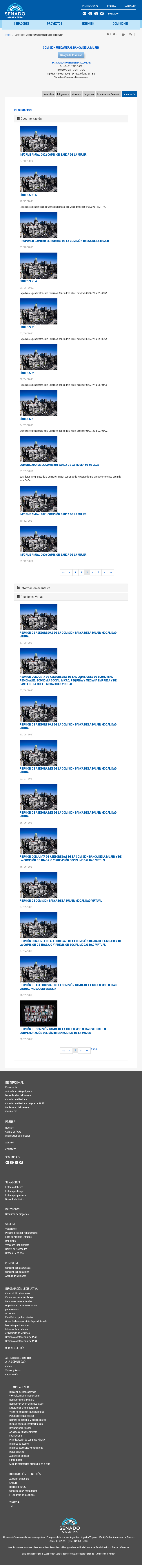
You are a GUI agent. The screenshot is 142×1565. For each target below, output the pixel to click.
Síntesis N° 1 (28, 419)
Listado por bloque (11, 1191)
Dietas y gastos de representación (15, 1424)
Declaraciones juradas (15, 1428)
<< (63, 572)
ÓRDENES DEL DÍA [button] (11, 1348)
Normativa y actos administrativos (15, 1403)
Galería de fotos (11, 1131)
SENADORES (21, 23)
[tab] (71, 118)
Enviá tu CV (11, 1111)
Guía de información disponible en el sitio (15, 1464)
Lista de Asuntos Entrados (11, 1236)
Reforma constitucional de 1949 (11, 1337)
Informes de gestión (15, 1443)
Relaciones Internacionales (11, 1301)
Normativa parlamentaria (15, 1399)
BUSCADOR (113, 13)
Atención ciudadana (15, 1478)
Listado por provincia (11, 1195)
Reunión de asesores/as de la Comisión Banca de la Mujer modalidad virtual (68, 634)
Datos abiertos (15, 1451)
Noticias (9, 1127)
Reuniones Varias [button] (32, 597)
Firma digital (15, 1459)
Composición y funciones (11, 1293)
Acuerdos (10, 1313)
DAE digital (10, 1241)
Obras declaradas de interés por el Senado (11, 1321)
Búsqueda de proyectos (11, 1214)
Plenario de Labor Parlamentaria (11, 1232)
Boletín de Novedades (11, 1249)
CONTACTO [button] (130, 5)
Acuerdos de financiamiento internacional (15, 1433)
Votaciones (11, 1228)
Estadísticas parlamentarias (11, 1317)
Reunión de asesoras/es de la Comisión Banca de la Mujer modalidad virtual (68, 770)
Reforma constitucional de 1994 (11, 1341)
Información (129, 94)
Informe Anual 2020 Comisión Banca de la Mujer (53, 554)
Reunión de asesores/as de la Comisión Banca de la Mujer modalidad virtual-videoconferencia (68, 987)
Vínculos (76, 94)
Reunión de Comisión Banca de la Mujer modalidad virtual (61, 900)
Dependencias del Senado (11, 1095)
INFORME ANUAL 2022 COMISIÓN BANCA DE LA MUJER (53, 154)
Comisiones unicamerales (11, 1268)
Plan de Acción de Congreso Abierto (15, 1439)
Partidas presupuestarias (15, 1415)
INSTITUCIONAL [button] (90, 5)
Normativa (48, 94)
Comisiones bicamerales (11, 1272)
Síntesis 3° (27, 327)
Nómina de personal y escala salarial (15, 1419)
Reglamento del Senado (11, 1107)
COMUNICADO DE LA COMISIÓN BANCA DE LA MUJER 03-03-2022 (59, 465)
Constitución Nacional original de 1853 (11, 1103)
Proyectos (89, 94)
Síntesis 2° (27, 373)
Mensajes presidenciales (11, 1325)
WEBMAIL (14, 1501)
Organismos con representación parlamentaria (11, 1307)
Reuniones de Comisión (108, 94)
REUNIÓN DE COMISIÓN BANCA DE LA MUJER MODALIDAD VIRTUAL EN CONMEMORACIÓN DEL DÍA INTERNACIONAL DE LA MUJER (63, 1031)
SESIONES (87, 23)
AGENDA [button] (9, 1142)
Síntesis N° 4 (28, 281)
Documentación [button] (31, 119)
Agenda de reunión (71, 55)
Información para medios (11, 1135)
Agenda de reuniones (11, 1276)
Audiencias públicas (15, 1455)
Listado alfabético (11, 1187)
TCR (11, 1505)
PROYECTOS (54, 23)
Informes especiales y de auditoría (15, 1447)
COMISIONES (120, 23)
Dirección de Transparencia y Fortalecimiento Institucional (15, 1393)
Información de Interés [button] (35, 588)
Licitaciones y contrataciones (15, 1407)
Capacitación (11, 1374)
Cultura (8, 1366)
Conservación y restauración (15, 1491)
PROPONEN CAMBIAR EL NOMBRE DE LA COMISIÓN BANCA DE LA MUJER (64, 241)
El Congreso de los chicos (15, 1495)
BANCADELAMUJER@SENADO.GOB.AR (71, 62)
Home (7, 34)
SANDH (13, 1482)
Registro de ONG (15, 1486)
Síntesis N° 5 (28, 195)
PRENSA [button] (111, 5)
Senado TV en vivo (11, 1253)
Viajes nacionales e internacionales (15, 1411)
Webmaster (124, 1547)
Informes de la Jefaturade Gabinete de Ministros (11, 1331)
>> (111, 572)
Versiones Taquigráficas (11, 1245)
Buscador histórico (11, 1199)
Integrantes (63, 94)
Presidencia (11, 1087)
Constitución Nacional (11, 1099)
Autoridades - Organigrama (11, 1091)
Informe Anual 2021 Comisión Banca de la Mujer (53, 514)
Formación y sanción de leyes (11, 1297)
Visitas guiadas (11, 1370)
